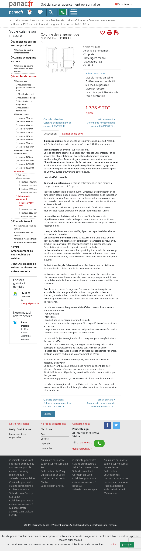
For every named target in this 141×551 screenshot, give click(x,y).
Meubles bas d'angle (26, 97)
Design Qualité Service (20, 429)
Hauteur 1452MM (25, 164)
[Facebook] (107, 425)
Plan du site (46, 429)
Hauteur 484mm (24, 128)
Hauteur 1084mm (25, 146)
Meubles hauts (21, 114)
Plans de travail (21, 221)
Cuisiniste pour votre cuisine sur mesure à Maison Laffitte (21, 504)
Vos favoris (123, 4)
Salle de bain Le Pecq (53, 471)
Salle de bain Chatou (52, 485)
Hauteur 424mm (24, 125)
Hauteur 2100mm (28, 185)
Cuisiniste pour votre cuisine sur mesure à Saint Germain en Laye (85, 463)
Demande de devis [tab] (73, 133)
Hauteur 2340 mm (28, 216)
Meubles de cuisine (62, 20)
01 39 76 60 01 (85, 442)
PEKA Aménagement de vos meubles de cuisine (22, 252)
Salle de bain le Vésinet (22, 478)
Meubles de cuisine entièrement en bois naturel (23, 68)
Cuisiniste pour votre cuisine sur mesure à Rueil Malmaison (116, 482)
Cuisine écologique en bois (23, 59)
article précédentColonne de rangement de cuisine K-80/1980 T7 (57, 123)
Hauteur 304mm (24, 118)
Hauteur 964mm (24, 143)
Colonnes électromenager (23, 176)
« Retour (47, 413)
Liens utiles (46, 448)
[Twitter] (116, 425)
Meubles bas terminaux (22, 109)
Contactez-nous (81, 423)
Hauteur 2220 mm (28, 212)
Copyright (45, 443)
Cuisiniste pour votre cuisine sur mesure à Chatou (53, 478)
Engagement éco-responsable (18, 436)
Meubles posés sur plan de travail (23, 152)
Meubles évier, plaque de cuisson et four (25, 87)
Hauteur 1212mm (25, 157)
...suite (112, 544)
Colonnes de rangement (102, 20)
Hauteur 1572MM (25, 167)
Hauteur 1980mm (28, 181)
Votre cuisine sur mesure (34, 20)
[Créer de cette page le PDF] (116, 32)
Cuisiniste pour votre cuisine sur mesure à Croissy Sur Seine (21, 485)
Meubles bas (20, 81)
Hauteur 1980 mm (23, 24)
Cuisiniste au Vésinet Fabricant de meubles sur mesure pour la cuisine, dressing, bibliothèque (21, 467)
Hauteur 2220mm (28, 189)
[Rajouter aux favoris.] (102, 32)
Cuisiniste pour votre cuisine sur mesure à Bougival (84, 482)
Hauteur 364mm (24, 121)
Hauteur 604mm (24, 132)
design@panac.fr (82, 448)
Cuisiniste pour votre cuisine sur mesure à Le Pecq (54, 463)
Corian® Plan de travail (25, 242)
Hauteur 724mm (24, 136)
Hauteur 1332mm (25, 160)
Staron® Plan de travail (25, 238)
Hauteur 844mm (24, 139)
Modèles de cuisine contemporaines (23, 43)
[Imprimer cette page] (109, 32)
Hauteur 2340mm (28, 192)
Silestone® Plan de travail (23, 234)
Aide (43, 434)
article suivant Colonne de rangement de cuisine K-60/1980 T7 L (101, 123)
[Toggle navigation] (73, 11)
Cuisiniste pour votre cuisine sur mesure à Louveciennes (116, 463)
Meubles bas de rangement (24, 102)
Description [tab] (50, 133)
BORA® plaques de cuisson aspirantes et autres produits (24, 267)
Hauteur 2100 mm (28, 209)
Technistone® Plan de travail (25, 227)
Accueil (14, 20)
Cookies (45, 438)
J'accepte (127, 544)
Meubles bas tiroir (25, 94)
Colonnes (80, 20)
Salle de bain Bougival (85, 489)
